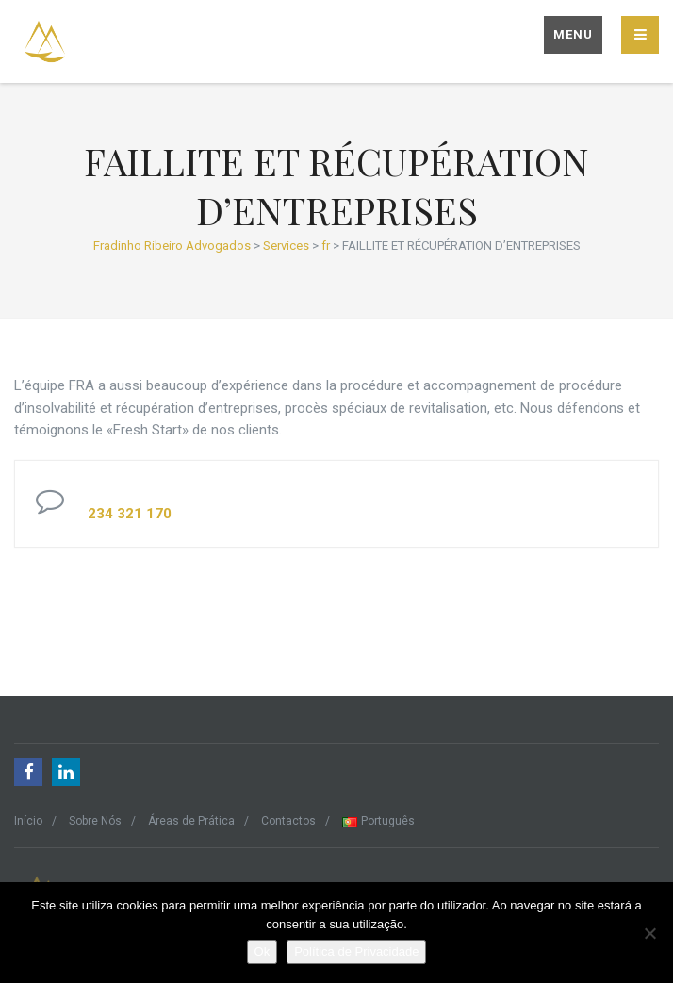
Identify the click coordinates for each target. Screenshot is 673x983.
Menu (573, 34)
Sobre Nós (95, 820)
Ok (262, 951)
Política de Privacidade (356, 951)
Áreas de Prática (191, 820)
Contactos (288, 820)
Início (28, 820)
